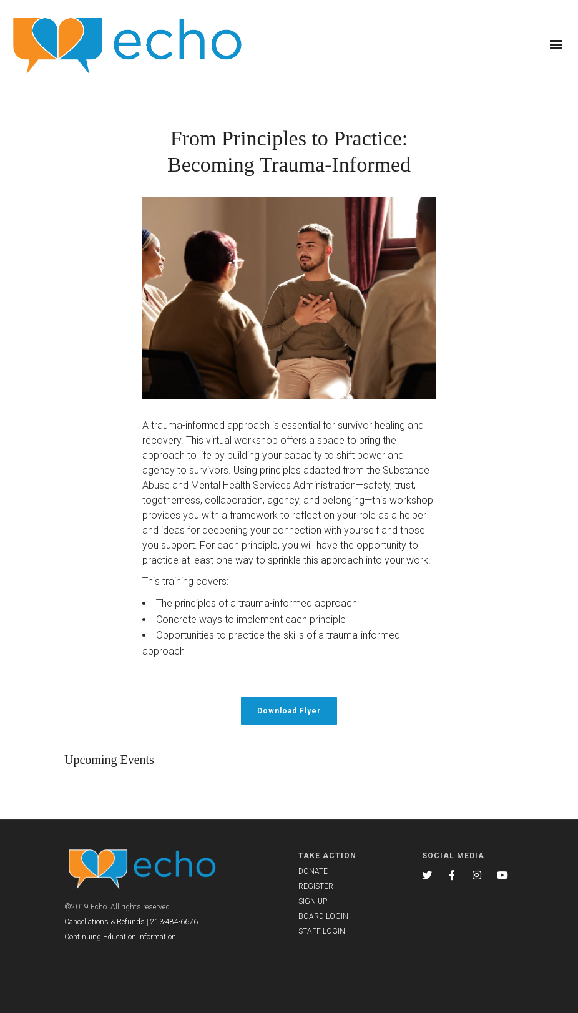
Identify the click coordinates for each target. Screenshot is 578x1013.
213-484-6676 (174, 922)
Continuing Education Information (120, 936)
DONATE (313, 871)
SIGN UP (312, 901)
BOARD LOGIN (323, 916)
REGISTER (315, 886)
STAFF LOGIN (321, 931)
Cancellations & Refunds (104, 922)
